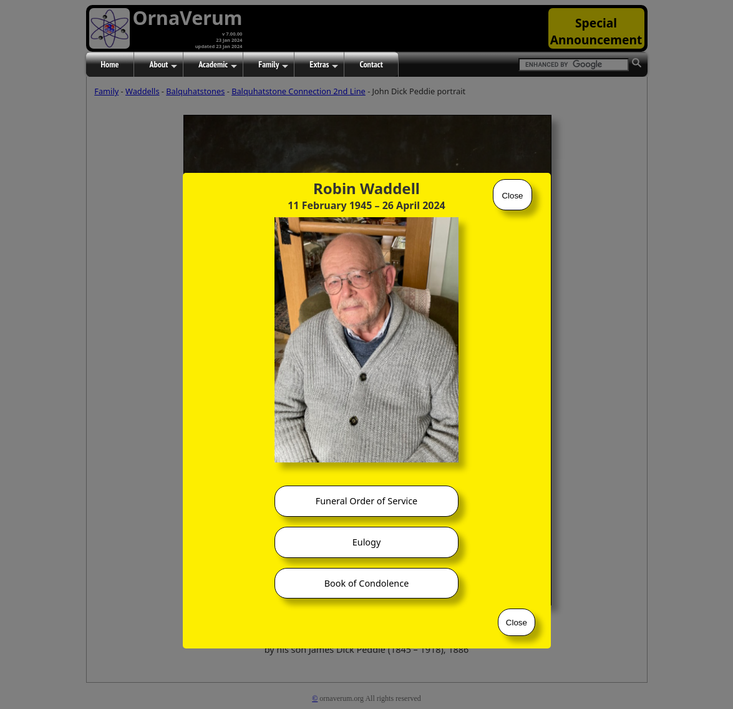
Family (273, 65)
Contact (370, 64)
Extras (323, 65)
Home (110, 64)
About (163, 65)
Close (512, 195)
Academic (217, 65)
